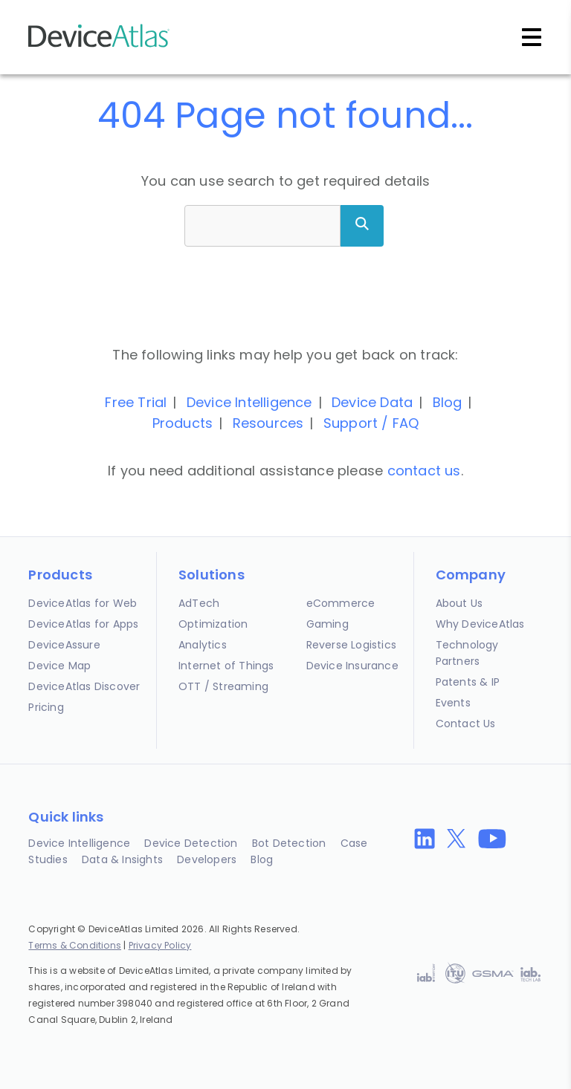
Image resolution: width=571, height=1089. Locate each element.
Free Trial (136, 402)
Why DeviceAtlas (480, 624)
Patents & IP (468, 681)
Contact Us (466, 723)
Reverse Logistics (351, 644)
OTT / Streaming (223, 686)
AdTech (198, 603)
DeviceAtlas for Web (82, 603)
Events (453, 702)
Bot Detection (289, 843)
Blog (447, 402)
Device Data (372, 402)
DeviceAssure (64, 644)
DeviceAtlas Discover (84, 686)
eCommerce (340, 603)
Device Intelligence (249, 402)
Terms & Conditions (74, 945)
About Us (459, 603)
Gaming (327, 624)
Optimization (213, 624)
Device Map (59, 665)
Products (182, 423)
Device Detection (190, 843)
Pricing (45, 707)
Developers (206, 859)
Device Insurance (352, 665)
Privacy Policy (160, 945)
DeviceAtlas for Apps (83, 624)
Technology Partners (467, 653)
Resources (268, 423)
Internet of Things (226, 665)
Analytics (202, 644)
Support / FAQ (371, 423)
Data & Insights (122, 859)
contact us (424, 470)
